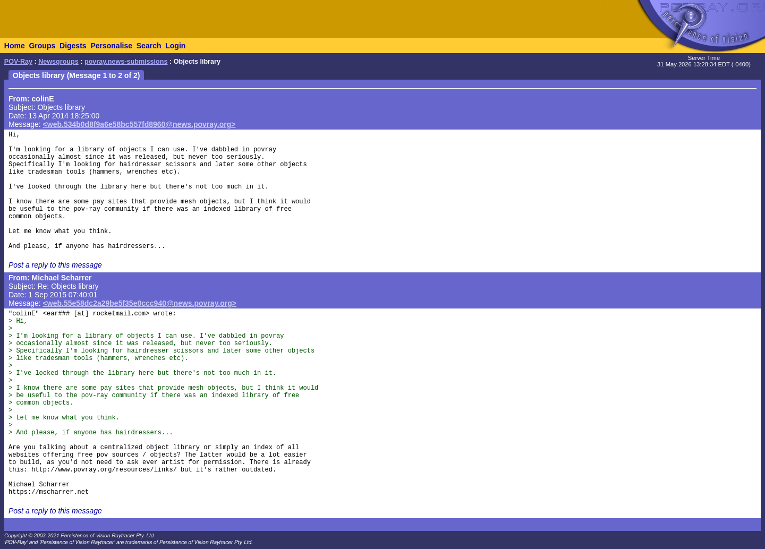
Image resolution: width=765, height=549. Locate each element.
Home (14, 45)
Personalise (111, 45)
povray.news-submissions (126, 61)
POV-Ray (18, 61)
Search (149, 45)
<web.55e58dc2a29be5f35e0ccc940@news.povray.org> (139, 303)
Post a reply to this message (55, 265)
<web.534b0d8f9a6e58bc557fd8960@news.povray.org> (139, 124)
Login (175, 45)
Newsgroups (58, 61)
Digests (73, 45)
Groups (42, 45)
